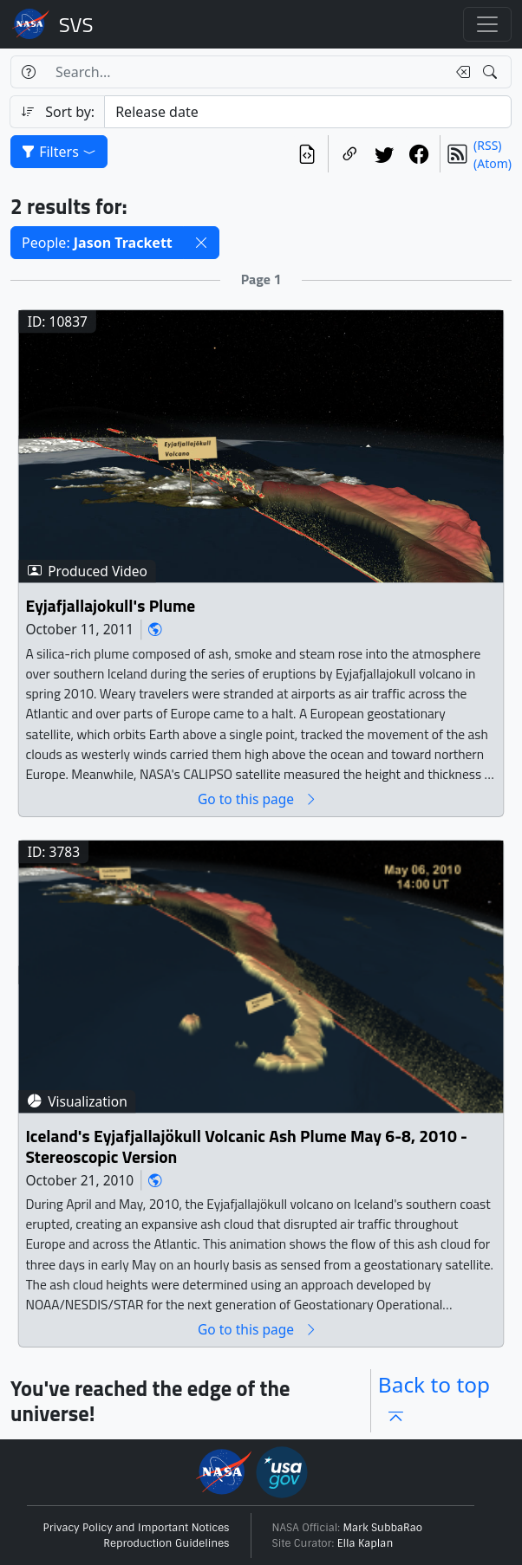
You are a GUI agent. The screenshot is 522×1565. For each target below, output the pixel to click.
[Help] (28, 71)
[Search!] (492, 71)
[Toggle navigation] (487, 24)
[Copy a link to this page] (349, 154)
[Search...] (246, 71)
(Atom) (492, 163)
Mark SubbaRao (383, 1528)
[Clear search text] (459, 71)
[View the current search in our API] (307, 153)
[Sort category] (308, 111)
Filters (59, 151)
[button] (201, 242)
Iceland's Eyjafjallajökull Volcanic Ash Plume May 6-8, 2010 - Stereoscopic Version (246, 1146)
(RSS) (487, 145)
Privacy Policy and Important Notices (136, 1528)
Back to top (434, 1400)
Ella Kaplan (365, 1543)
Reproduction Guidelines (166, 1543)
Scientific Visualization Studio (76, 24)
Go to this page (257, 798)
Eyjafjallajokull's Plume (110, 605)
